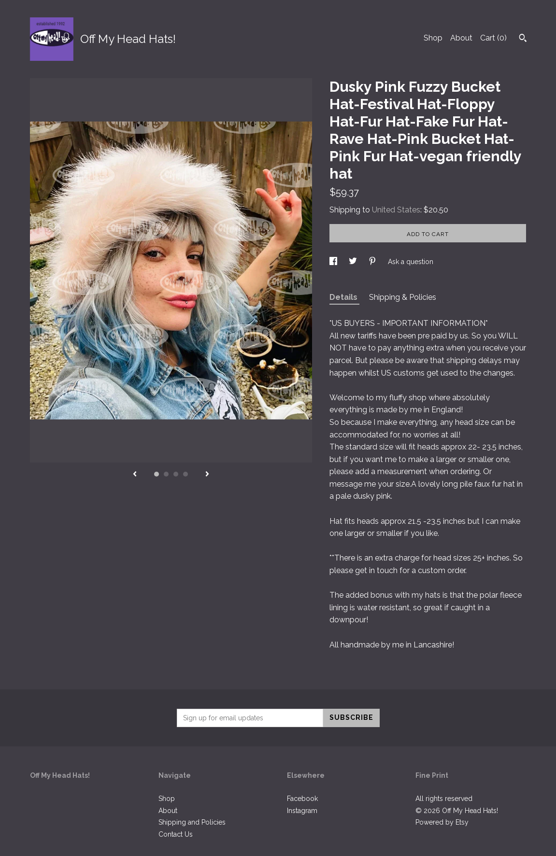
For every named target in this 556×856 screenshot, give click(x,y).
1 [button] (156, 474)
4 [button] (185, 474)
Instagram (302, 810)
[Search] (523, 39)
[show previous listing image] (134, 474)
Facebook (302, 798)
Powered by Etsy (442, 822)
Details (344, 297)
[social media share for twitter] (354, 262)
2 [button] (166, 474)
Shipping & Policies (402, 297)
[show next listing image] (207, 474)
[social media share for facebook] (334, 262)
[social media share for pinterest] (373, 262)
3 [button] (175, 474)
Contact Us (175, 834)
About (461, 37)
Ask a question (410, 262)
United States (396, 209)
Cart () (493, 37)
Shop (433, 37)
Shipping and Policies (192, 822)
